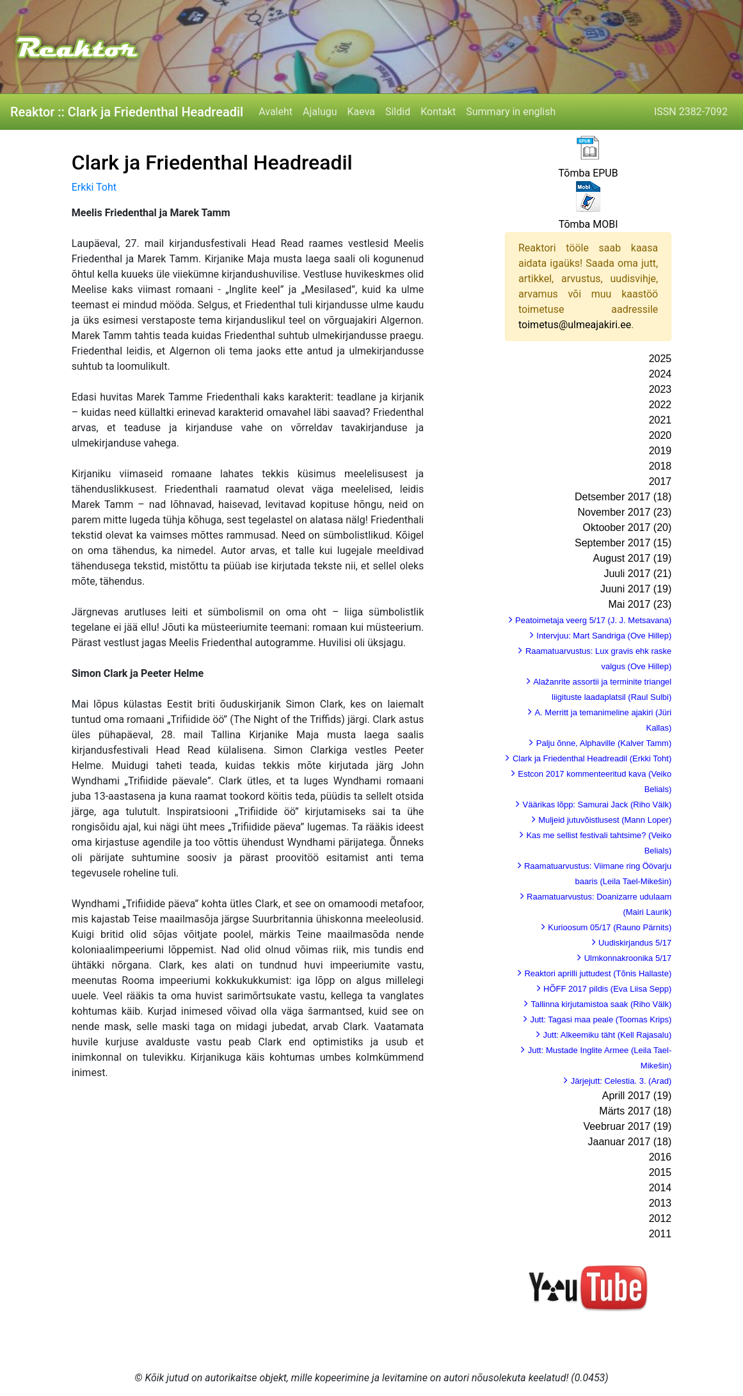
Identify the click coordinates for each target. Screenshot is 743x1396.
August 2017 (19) (632, 558)
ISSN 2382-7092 (691, 112)
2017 (660, 481)
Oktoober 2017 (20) (627, 527)
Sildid (397, 112)
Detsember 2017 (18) (623, 496)
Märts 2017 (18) (635, 1111)
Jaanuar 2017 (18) (629, 1141)
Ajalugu (320, 112)
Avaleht (275, 112)
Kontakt (438, 112)
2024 (660, 374)
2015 (660, 1172)
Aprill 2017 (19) (637, 1095)
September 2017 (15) (623, 542)
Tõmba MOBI (588, 224)
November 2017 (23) (625, 512)
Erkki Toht (94, 187)
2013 (660, 1203)
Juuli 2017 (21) (637, 573)
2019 (660, 450)
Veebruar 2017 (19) (627, 1126)
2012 (660, 1218)
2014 (660, 1187)
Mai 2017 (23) (640, 604)
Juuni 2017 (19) (635, 588)
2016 (660, 1157)
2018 (660, 466)
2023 (660, 389)
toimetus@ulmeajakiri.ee (574, 325)
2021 (660, 420)
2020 (660, 435)
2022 (660, 404)
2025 (660, 358)
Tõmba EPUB (588, 173)
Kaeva (361, 112)
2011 (660, 1233)
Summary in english (510, 112)
